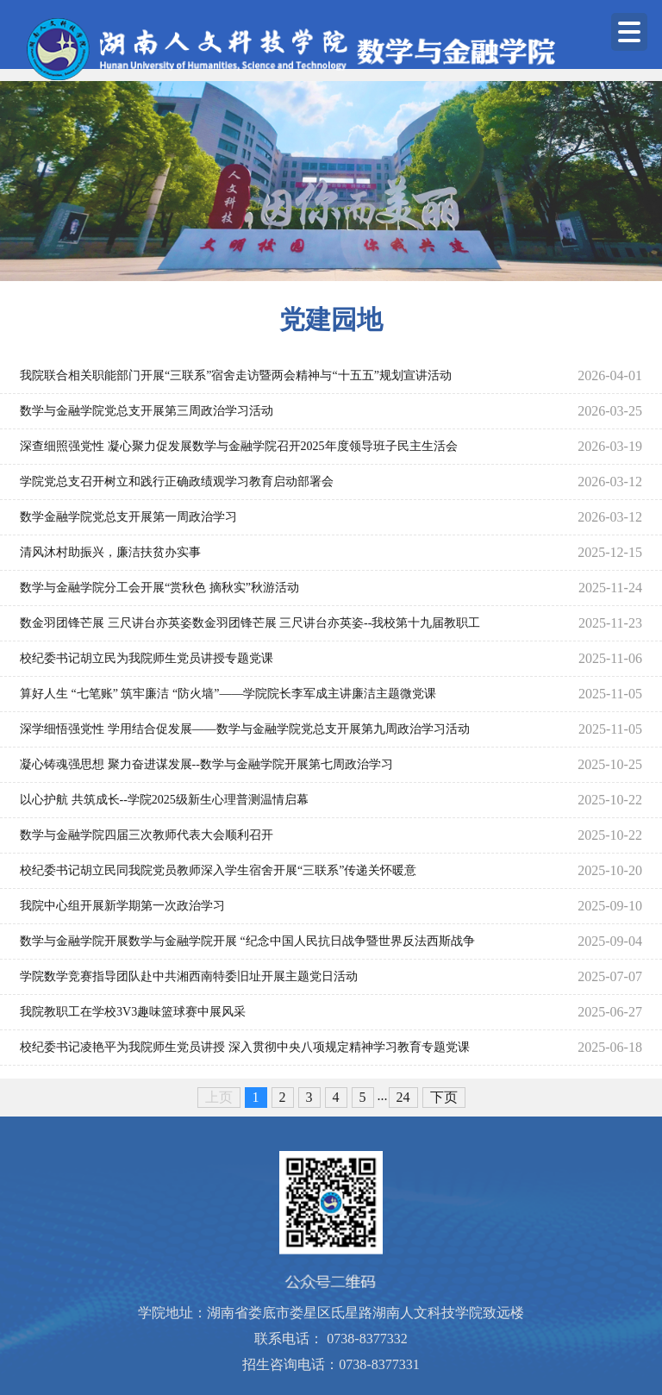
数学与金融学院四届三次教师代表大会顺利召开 (146, 835)
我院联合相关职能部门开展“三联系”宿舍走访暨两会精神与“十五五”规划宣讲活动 (236, 375)
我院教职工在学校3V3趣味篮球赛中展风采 (133, 1011)
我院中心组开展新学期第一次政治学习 (122, 905)
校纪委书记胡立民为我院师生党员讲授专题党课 (146, 658)
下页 (444, 1097)
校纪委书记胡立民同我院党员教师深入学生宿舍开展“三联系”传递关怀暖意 (218, 870)
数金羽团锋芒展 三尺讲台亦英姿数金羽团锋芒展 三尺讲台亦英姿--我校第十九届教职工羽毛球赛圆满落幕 (250, 628)
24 (403, 1097)
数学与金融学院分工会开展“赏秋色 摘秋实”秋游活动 (159, 587)
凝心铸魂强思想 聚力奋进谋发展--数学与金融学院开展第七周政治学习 (206, 764)
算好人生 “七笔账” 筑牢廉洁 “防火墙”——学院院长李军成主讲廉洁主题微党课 (228, 693)
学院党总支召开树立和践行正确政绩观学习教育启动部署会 (177, 481)
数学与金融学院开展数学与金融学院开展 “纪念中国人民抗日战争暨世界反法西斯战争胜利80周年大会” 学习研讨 (247, 947)
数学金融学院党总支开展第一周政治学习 (128, 516)
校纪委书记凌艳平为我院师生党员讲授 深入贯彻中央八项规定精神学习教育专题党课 (245, 1047)
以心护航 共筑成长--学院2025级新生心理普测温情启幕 (164, 799)
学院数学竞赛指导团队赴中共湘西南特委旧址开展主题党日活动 (189, 976)
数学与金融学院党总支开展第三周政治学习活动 (146, 410)
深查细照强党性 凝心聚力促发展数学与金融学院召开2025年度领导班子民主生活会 (239, 446)
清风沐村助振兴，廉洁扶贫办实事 (110, 552)
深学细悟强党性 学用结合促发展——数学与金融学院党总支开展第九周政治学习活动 (245, 729)
